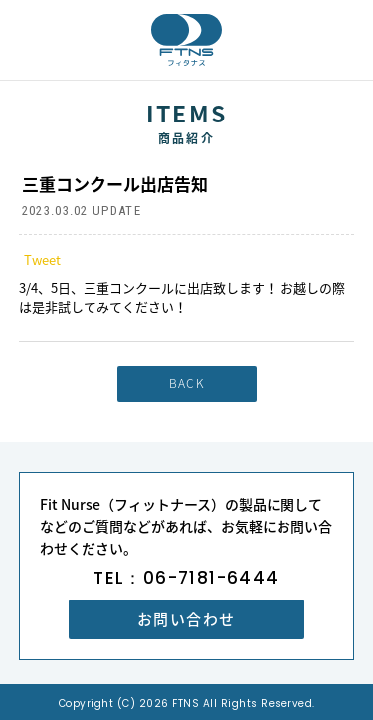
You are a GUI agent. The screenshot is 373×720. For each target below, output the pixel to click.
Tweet (42, 259)
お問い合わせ (186, 619)
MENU (347, 39)
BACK (186, 383)
